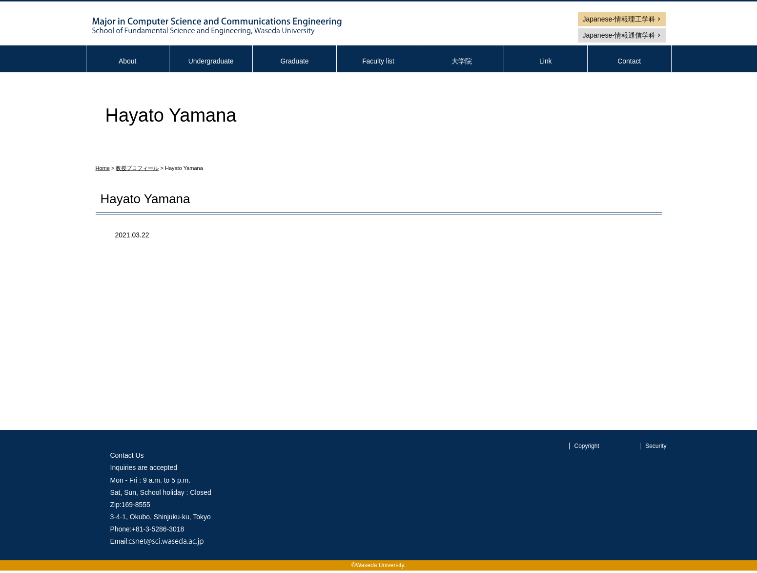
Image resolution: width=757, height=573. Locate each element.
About (128, 61)
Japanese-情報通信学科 (619, 35)
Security (655, 446)
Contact (629, 61)
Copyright (586, 446)
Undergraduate (210, 61)
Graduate (294, 61)
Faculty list (378, 61)
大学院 (461, 61)
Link (545, 61)
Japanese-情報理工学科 (619, 19)
